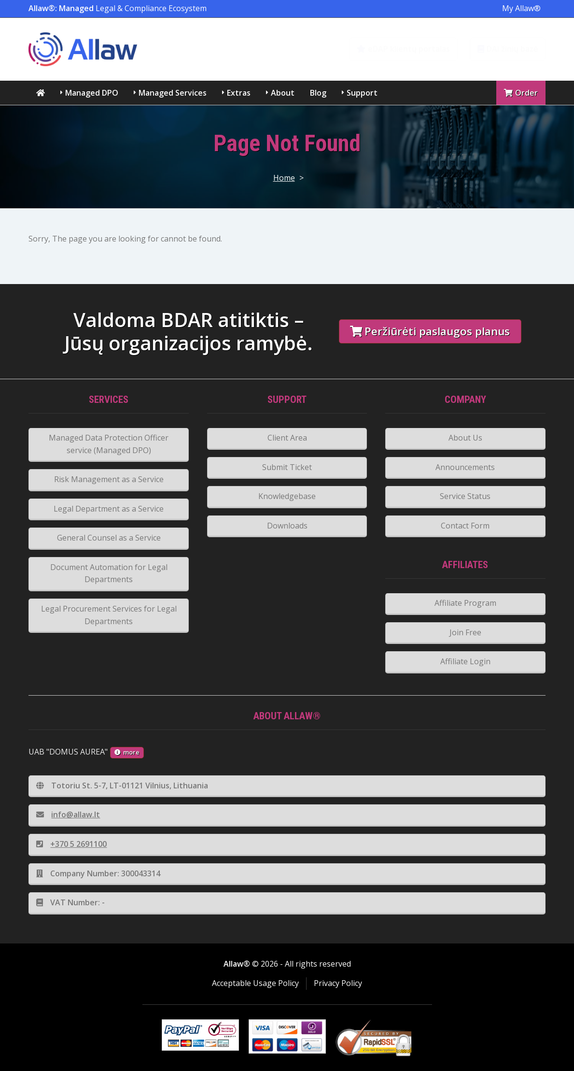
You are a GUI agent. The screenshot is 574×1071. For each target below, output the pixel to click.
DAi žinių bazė (507, 48)
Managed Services (173, 92)
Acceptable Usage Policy (255, 983)
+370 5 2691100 (71, 844)
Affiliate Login (465, 661)
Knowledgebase (287, 496)
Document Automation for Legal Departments (109, 573)
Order (521, 92)
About (282, 92)
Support (362, 92)
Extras (239, 92)
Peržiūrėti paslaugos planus (430, 331)
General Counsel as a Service (109, 537)
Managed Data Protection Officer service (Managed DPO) (108, 444)
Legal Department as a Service (109, 508)
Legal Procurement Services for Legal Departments (109, 615)
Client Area (287, 437)
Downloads (287, 525)
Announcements (465, 467)
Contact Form (465, 525)
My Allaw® (521, 8)
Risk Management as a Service (109, 479)
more (127, 752)
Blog (318, 92)
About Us (465, 437)
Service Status (465, 496)
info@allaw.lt (68, 814)
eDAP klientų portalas (403, 48)
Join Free (465, 632)
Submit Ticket (287, 467)
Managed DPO (91, 92)
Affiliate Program (465, 603)
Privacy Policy (338, 983)
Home (284, 177)
